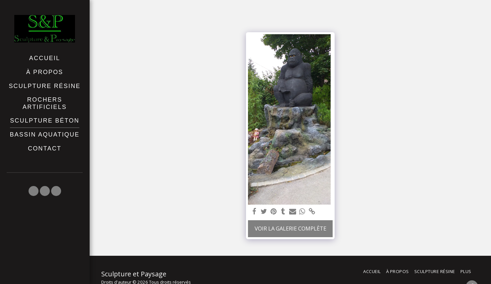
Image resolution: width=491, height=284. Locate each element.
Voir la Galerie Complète (290, 228)
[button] (34, 191)
